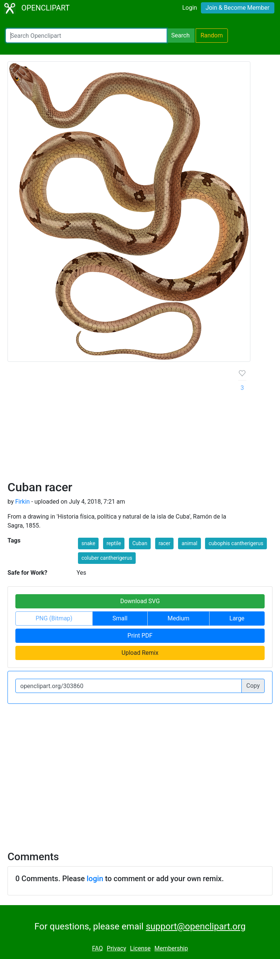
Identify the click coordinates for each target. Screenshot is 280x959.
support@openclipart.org (196, 926)
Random (212, 35)
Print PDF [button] (140, 635)
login (95, 878)
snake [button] (88, 543)
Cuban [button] (139, 543)
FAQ (97, 948)
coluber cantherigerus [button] (106, 558)
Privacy (116, 948)
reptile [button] (113, 543)
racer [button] (165, 543)
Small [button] (119, 618)
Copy (253, 685)
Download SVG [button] (140, 601)
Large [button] (236, 618)
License (140, 948)
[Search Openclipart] (86, 35)
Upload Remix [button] (139, 652)
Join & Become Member (238, 7)
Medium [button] (178, 618)
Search (180, 35)
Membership (171, 948)
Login (189, 7)
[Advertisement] (116, 424)
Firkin (22, 501)
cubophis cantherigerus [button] (235, 543)
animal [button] (189, 543)
